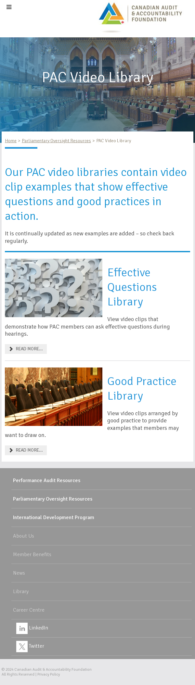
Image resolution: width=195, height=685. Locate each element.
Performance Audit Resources (46, 480)
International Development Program (53, 517)
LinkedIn (32, 628)
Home (11, 140)
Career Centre (29, 610)
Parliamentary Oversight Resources (56, 140)
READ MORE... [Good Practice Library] (26, 450)
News (19, 573)
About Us (23, 536)
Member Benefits (32, 554)
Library (21, 591)
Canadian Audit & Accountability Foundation (53, 669)
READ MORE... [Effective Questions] (26, 349)
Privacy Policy (48, 674)
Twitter (30, 646)
